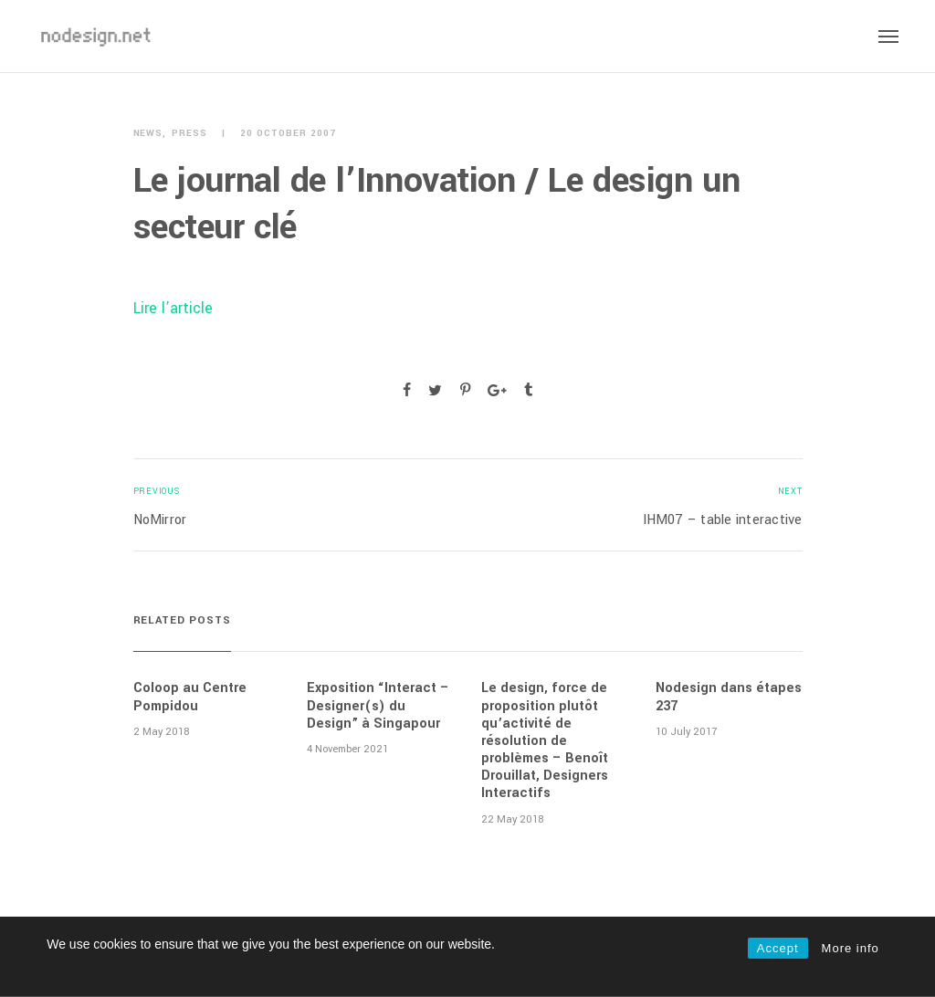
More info (850, 948)
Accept (778, 948)
